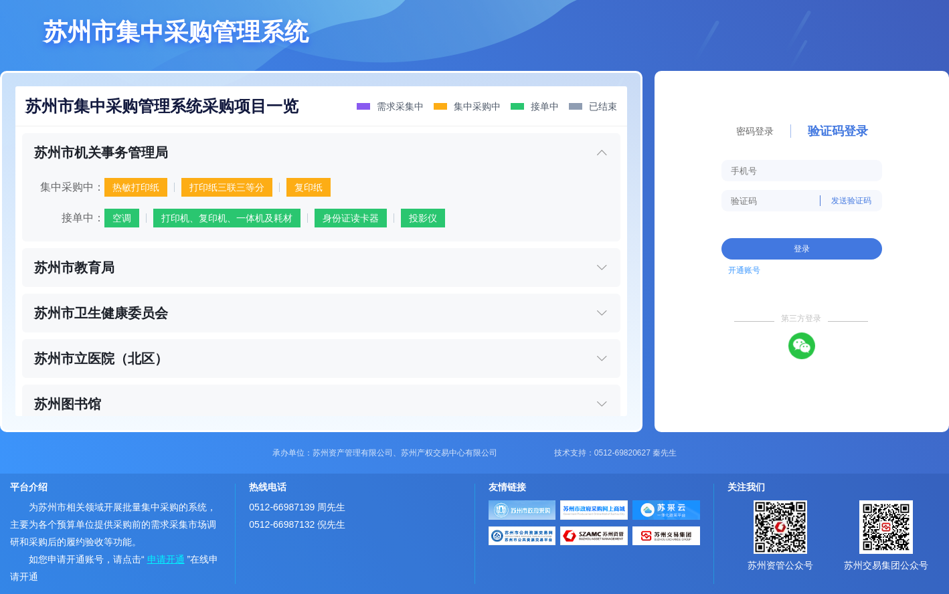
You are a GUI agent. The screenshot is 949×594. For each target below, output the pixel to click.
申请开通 (166, 559)
